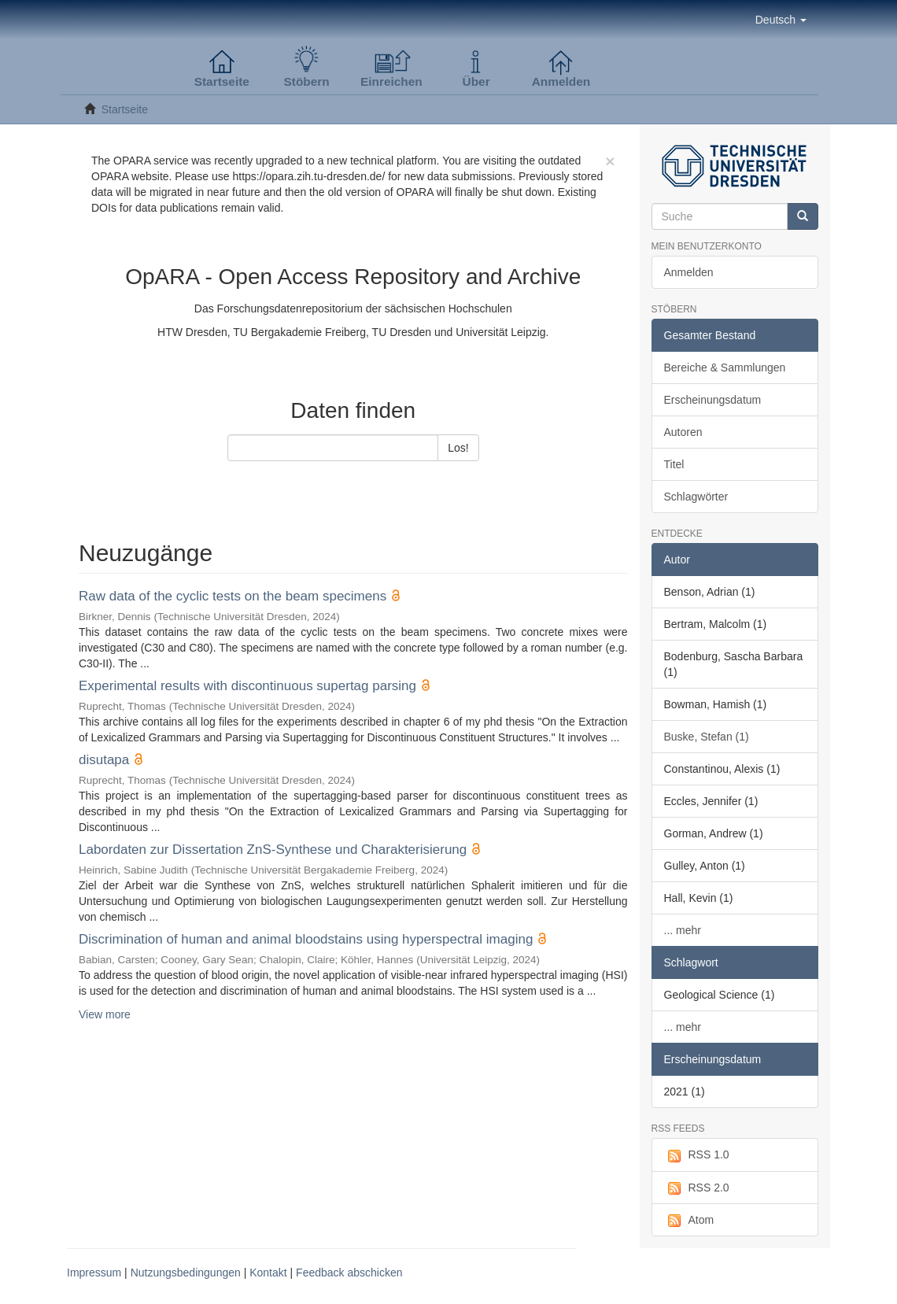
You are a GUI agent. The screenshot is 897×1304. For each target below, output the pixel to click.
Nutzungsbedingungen (186, 1272)
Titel (674, 464)
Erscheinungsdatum (713, 399)
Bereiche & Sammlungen (725, 367)
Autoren (683, 432)
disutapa (104, 759)
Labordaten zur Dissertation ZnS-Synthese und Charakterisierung (273, 849)
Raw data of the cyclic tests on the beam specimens (232, 596)
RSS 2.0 (696, 1188)
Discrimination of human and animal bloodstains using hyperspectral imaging (306, 939)
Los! (458, 447)
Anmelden (689, 272)
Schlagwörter (696, 496)
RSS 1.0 (696, 1155)
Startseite (125, 109)
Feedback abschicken (349, 1272)
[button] (781, 19)
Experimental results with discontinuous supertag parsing (247, 685)
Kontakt (267, 1272)
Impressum (94, 1272)
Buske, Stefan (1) (706, 736)
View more (105, 1014)
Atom (689, 1220)
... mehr (682, 930)
